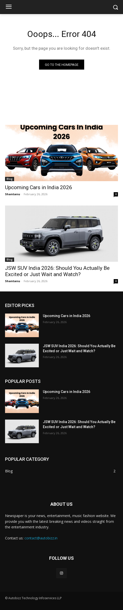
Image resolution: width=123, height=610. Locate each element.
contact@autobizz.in (40, 538)
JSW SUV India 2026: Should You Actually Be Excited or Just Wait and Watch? (57, 271)
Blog (10, 179)
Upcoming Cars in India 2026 (38, 187)
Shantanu (12, 194)
